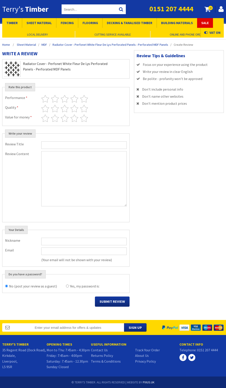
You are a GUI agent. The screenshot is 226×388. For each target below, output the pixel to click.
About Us (142, 355)
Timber (12, 23)
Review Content (17, 154)
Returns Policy (102, 355)
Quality (11, 107)
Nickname (12, 240)
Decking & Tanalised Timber (129, 23)
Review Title (14, 144)
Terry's (25, 9)
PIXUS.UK (148, 382)
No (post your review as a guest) (33, 286)
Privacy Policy (145, 361)
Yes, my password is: (85, 286)
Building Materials (177, 23)
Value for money (18, 117)
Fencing (67, 23)
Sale (205, 23)
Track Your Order (147, 350)
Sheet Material (39, 23)
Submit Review (112, 301)
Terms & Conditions (106, 361)
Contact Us (99, 350)
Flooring (90, 23)
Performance (16, 97)
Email (9, 250)
